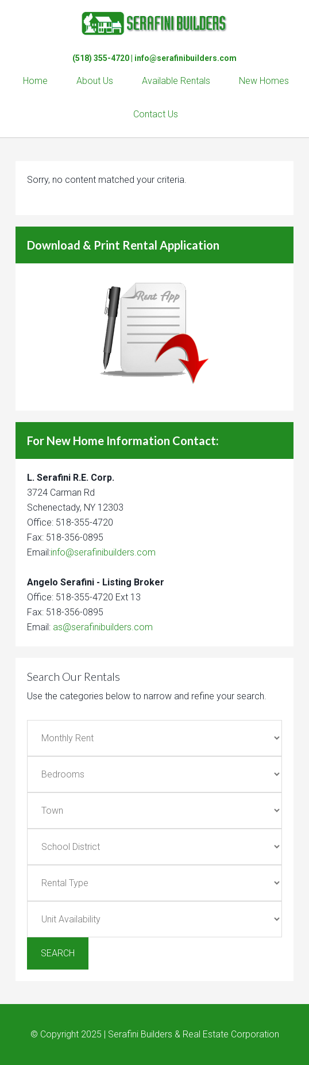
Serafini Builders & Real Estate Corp (154, 23)
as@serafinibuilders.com (103, 627)
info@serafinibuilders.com (185, 58)
